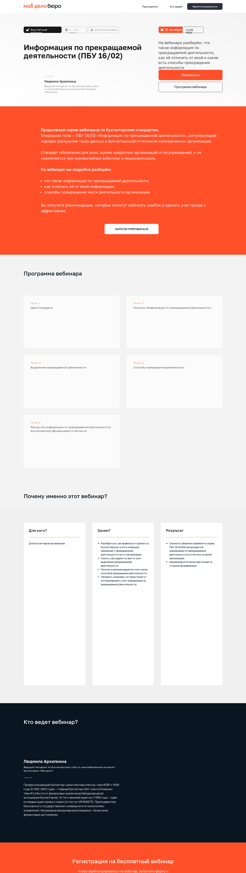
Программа (150, 6)
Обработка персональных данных (41, 848)
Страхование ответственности (39, 851)
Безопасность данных (35, 854)
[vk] (220, 855)
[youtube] (206, 855)
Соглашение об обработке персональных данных (123, 825)
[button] (205, 6)
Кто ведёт (176, 6)
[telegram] (213, 855)
